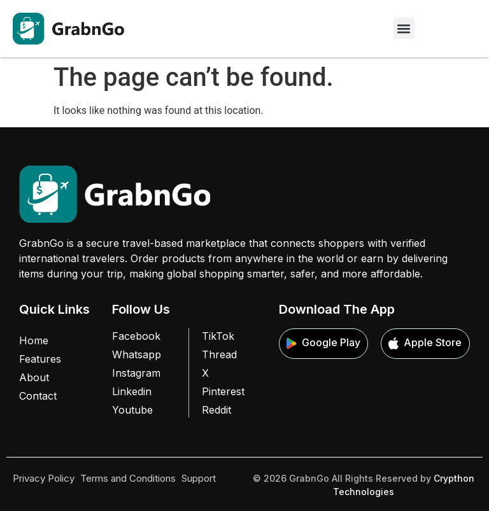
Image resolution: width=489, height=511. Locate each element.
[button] (404, 28)
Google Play (323, 343)
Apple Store (425, 343)
